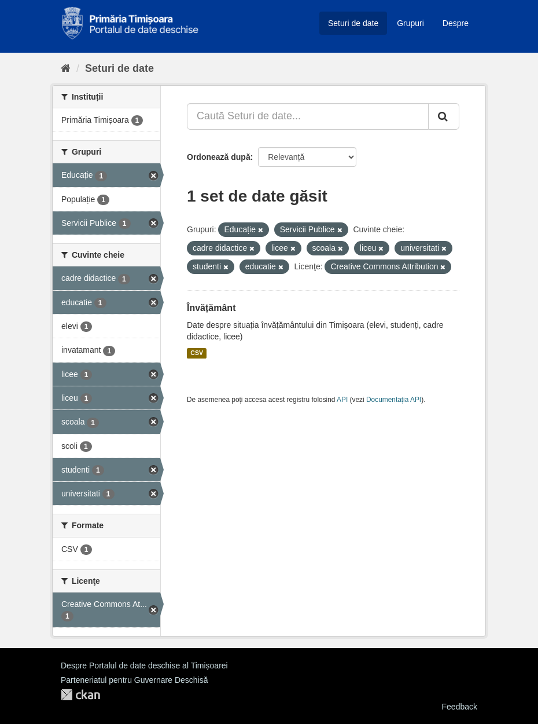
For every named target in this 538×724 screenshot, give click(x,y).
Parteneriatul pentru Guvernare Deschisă (134, 680)
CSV (196, 353)
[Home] (66, 68)
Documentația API (393, 400)
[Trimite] (443, 116)
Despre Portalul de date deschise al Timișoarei (144, 665)
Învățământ (211, 308)
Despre (456, 23)
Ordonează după (218, 157)
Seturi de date (353, 23)
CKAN (80, 695)
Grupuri (410, 23)
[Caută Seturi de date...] (308, 116)
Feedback (459, 706)
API (342, 400)
